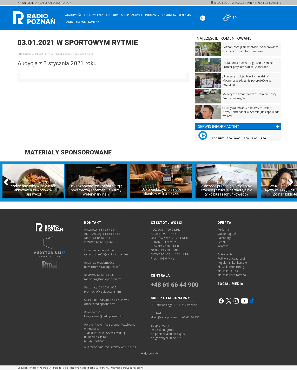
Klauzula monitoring (230, 267)
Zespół (80, 22)
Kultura (112, 15)
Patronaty (224, 238)
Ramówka (169, 15)
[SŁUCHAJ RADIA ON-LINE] (266, 17)
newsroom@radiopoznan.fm (103, 267)
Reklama (184, 15)
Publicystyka (94, 15)
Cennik (221, 242)
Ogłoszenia (224, 254)
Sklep (125, 15)
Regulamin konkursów (232, 262)
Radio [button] (69, 22)
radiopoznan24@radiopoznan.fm (106, 254)
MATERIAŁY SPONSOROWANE (68, 152)
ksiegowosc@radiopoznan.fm (104, 316)
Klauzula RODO (227, 271)
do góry (149, 353)
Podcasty (152, 15)
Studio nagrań (226, 234)
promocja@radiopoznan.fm (102, 291)
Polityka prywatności (231, 258)
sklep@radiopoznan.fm (166, 317)
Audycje (137, 15)
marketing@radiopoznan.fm (102, 279)
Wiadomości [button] (73, 15)
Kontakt (94, 22)
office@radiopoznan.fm (100, 304)
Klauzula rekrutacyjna (231, 275)
